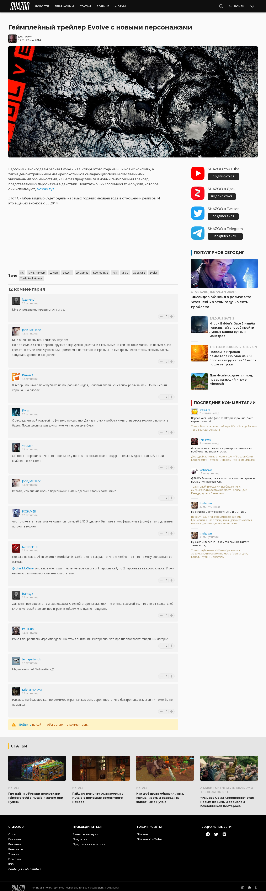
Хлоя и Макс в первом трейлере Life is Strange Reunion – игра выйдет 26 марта (224, 425)
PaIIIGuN (28, 626)
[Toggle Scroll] (252, 6)
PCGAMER (29, 508)
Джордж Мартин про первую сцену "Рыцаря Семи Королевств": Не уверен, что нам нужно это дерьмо (223, 455)
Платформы (64, 6)
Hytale (13, 785)
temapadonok (31, 656)
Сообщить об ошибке (24, 866)
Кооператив (100, 270)
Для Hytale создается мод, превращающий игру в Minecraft (231, 377)
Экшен (67, 270)
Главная (14, 836)
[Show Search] (221, 6)
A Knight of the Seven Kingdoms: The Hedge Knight (226, 787)
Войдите (25, 722)
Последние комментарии (225, 400)
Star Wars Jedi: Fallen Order (213, 289)
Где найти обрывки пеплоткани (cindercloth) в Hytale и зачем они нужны (35, 795)
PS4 (115, 270)
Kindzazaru (206, 500)
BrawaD (27, 372)
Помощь (14, 856)
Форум (120, 6)
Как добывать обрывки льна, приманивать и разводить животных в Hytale (160, 795)
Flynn (25, 407)
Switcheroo (206, 467)
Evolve (154, 270)
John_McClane (31, 327)
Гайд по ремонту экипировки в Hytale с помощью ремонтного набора (97, 795)
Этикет (13, 851)
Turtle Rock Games (31, 275)
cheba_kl (205, 407)
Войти (239, 6)
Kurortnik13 (30, 544)
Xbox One (139, 270)
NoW (29, 34)
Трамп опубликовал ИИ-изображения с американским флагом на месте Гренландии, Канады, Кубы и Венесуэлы (219, 487)
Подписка (80, 836)
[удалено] (29, 297)
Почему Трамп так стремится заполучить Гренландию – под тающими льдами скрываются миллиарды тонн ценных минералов (221, 517)
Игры (125, 270)
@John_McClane (23, 565)
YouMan (27, 443)
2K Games (82, 270)
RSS (11, 861)
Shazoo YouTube (149, 836)
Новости (42, 6)
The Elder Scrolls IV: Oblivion (233, 344)
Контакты (15, 846)
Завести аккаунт (85, 831)
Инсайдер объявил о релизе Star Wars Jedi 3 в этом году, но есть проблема (221, 299)
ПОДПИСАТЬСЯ (223, 173)
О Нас (12, 831)
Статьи (85, 6)
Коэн (21, 34)
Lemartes (205, 437)
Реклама (14, 841)
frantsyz (27, 591)
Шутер (54, 270)
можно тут (45, 186)
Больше (103, 6)
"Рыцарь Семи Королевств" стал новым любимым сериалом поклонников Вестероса (227, 799)
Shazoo (142, 831)
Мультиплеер (36, 270)
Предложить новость (89, 841)
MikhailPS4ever (32, 687)
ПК (21, 270)
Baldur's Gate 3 (221, 315)
